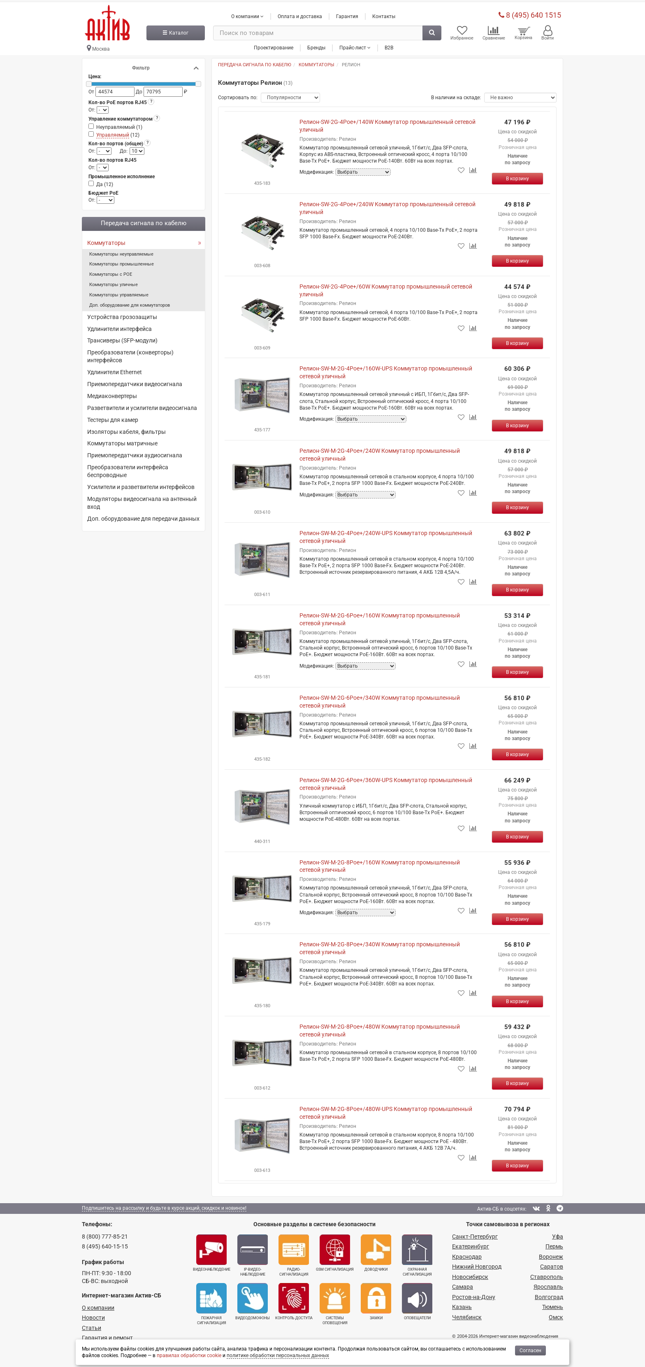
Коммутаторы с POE (110, 272)
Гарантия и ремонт (107, 1335)
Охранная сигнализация (417, 1253)
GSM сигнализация (335, 1250)
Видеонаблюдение (211, 1250)
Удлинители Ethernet (114, 369)
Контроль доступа (294, 1299)
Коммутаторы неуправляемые (121, 251)
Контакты (383, 13)
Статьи (91, 1325)
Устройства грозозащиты (122, 314)
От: (92, 107)
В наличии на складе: (456, 95)
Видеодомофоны (252, 1299)
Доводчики (376, 1250)
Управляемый (112, 132)
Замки (376, 1299)
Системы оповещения (335, 1302)
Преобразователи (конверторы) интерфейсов (130, 354)
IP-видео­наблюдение (252, 1253)
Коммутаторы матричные (122, 441)
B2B (389, 45)
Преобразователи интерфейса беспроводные (127, 468)
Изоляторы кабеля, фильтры (126, 429)
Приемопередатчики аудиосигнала (134, 452)
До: (124, 148)
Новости (93, 1315)
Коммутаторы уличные (113, 282)
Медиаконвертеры (112, 393)
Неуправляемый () (119, 125)
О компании (98, 1305)
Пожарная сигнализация (211, 1302)
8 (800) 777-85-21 (105, 1234)
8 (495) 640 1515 (530, 12)
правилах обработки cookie (189, 1355)
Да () (104, 182)
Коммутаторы (106, 240)
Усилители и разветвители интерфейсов (141, 484)
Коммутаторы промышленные (121, 261)
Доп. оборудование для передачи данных (143, 516)
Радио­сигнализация (293, 1253)
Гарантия (347, 13)
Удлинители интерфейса (119, 326)
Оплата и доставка (300, 13)
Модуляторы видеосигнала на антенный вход (142, 500)
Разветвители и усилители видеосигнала (142, 405)
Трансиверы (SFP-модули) (122, 338)
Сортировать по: (238, 95)
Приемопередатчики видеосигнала (134, 381)
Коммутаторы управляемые (118, 292)
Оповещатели (417, 1299)
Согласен (530, 1350)
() (117, 133)
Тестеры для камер (112, 417)
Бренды (316, 45)
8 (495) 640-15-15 (105, 1244)
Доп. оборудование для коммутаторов (129, 302)
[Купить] (517, 176)
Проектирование (273, 45)
